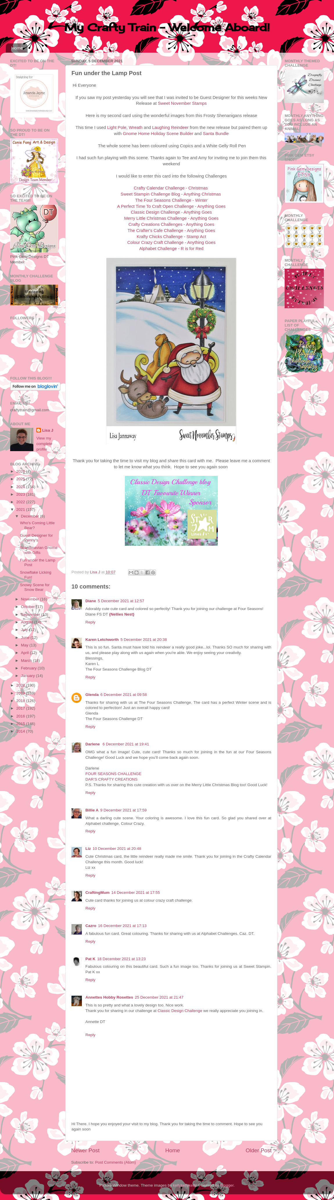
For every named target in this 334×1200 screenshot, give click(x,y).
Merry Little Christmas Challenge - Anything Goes (171, 218)
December (30, 516)
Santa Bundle (216, 133)
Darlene (93, 744)
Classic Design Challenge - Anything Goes (171, 212)
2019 (21, 693)
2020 (21, 685)
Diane (90, 601)
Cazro (90, 926)
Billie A (91, 810)
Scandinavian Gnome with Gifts (39, 549)
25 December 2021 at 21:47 (159, 997)
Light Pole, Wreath (125, 127)
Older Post (259, 1150)
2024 (21, 487)
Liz (88, 848)
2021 (21, 509)
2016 (21, 716)
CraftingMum (97, 892)
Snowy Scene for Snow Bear (35, 587)
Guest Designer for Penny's (36, 537)
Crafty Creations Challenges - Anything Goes (171, 224)
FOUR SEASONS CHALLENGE (113, 774)
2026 (21, 471)
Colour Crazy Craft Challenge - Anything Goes (171, 242)
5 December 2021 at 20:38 (144, 639)
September (31, 614)
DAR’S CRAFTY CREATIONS (111, 779)
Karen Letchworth (102, 639)
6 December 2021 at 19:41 (126, 744)
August (27, 622)
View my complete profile (44, 443)
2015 (21, 724)
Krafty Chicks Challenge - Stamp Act (171, 236)
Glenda (92, 694)
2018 (21, 701)
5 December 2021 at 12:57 (121, 601)
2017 (21, 708)
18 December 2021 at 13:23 (121, 959)
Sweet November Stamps (182, 103)
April (25, 652)
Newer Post (85, 1150)
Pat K (90, 959)
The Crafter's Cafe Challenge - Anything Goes (171, 230)
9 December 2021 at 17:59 (123, 810)
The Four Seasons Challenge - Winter (171, 200)
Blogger (227, 1185)
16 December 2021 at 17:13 (122, 926)
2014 (21, 731)
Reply (90, 622)
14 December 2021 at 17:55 (135, 892)
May (25, 645)
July (25, 630)
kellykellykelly (184, 1185)
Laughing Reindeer (170, 127)
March (27, 660)
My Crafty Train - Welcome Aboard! (167, 27)
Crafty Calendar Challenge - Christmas (171, 188)
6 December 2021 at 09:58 (123, 694)
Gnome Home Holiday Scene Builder (158, 133)
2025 (21, 479)
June (25, 637)
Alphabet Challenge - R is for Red (171, 248)
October (28, 607)
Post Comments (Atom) (115, 1162)
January (28, 675)
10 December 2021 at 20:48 (117, 848)
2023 (21, 494)
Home (17, 47)
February (29, 668)
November (30, 599)
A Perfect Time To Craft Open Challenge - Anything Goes (171, 206)
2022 (21, 502)
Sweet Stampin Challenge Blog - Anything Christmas (171, 194)
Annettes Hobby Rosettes (109, 997)
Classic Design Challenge (180, 1010)
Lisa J (47, 430)
